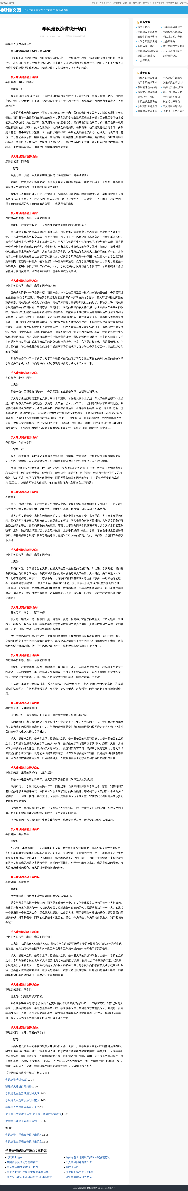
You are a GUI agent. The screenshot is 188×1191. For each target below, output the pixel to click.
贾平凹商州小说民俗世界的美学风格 (28, 1172)
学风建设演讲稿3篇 (16, 1079)
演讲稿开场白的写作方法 (146, 88)
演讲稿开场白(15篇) (173, 111)
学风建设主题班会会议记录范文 (23, 1141)
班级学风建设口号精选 (18, 1086)
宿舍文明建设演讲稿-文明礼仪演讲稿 (146, 92)
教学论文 (137, 3)
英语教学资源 (158, 3)
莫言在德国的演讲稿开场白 (22, 1167)
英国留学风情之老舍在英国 (22, 1162)
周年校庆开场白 (146, 97)
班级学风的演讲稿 (147, 36)
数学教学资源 (172, 3)
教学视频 (147, 3)
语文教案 (117, 3)
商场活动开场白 (146, 46)
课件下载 (127, 3)
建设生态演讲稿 (146, 55)
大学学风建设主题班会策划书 (22, 1121)
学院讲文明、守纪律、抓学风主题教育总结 (172, 37)
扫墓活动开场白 (171, 101)
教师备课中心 (105, 3)
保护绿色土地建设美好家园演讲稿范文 (88, 1157)
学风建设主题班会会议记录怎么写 (146, 32)
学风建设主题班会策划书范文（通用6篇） (146, 111)
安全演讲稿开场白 (172, 51)
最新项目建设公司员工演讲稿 (171, 92)
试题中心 (184, 3)
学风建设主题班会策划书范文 (22, 1100)
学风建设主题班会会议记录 (21, 1107)
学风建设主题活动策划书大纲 (22, 1093)
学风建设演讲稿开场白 (57, 10)
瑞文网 (39, 10)
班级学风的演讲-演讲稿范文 (172, 83)
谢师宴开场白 (170, 55)
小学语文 (94, 3)
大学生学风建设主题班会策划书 (171, 27)
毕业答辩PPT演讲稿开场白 (172, 46)
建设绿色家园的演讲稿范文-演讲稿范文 (29, 1177)
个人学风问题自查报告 (79, 1162)
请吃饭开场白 (14, 1157)
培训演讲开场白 (171, 97)
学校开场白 (72, 1167)
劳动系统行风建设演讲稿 (171, 32)
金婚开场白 (169, 41)
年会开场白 (144, 60)
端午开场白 (144, 27)
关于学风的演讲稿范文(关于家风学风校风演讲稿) (33, 1114)
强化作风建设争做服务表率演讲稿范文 (147, 78)
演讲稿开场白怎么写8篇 (79, 1172)
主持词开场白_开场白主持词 (172, 88)
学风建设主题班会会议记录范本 (23, 1134)
